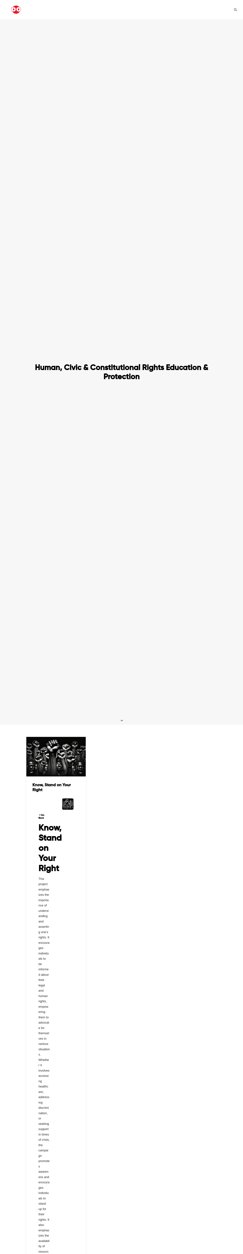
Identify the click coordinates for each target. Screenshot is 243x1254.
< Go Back (41, 652)
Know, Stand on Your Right (51, 623)
